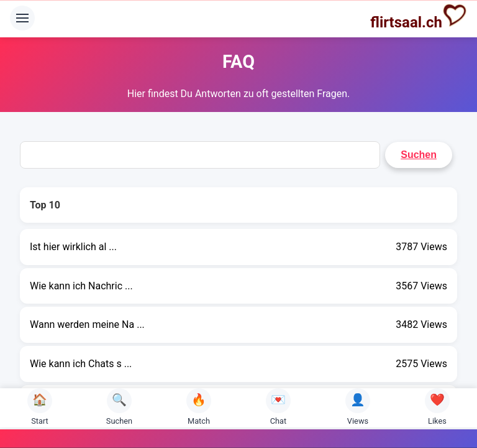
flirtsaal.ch (418, 16)
